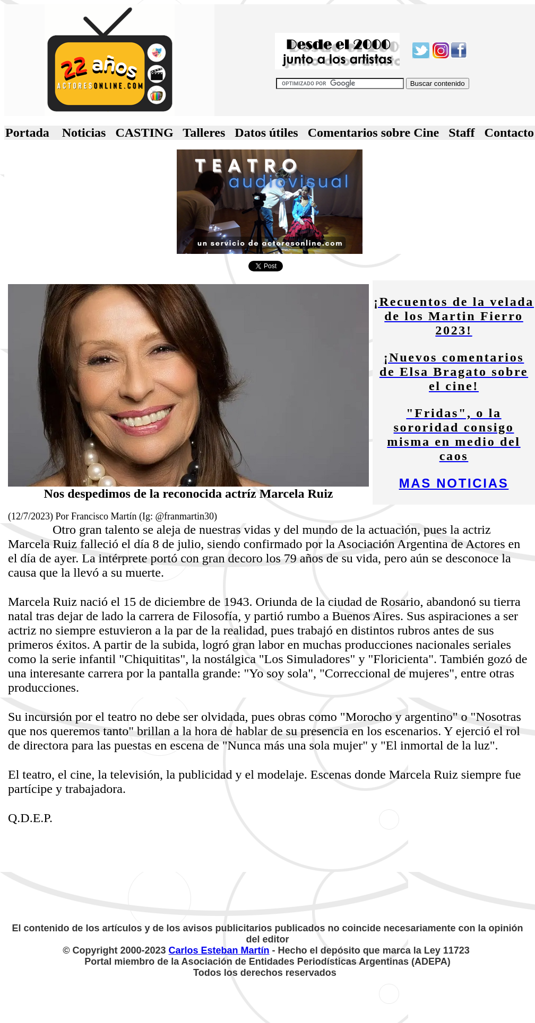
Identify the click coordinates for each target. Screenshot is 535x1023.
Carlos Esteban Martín (219, 950)
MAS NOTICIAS (454, 483)
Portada (27, 132)
